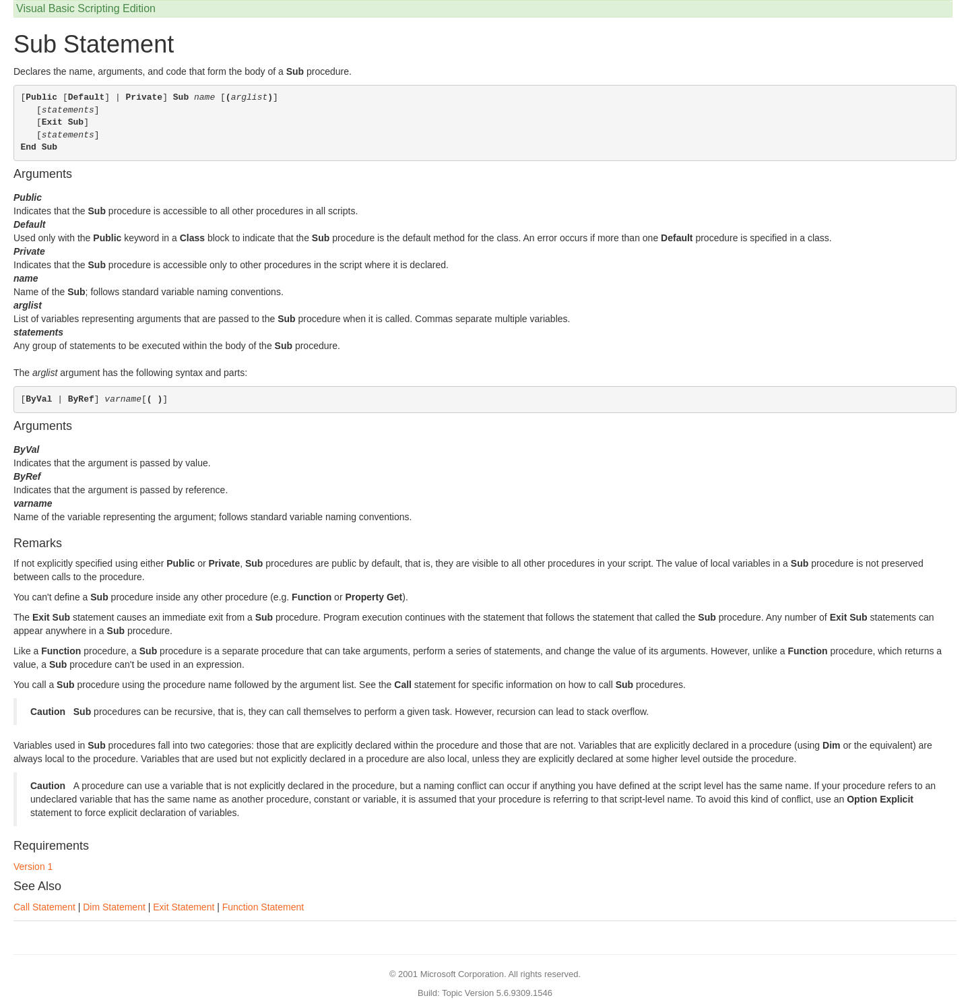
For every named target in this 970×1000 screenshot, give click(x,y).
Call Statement (44, 907)
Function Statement (263, 907)
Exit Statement (183, 907)
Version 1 (33, 866)
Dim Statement (114, 907)
